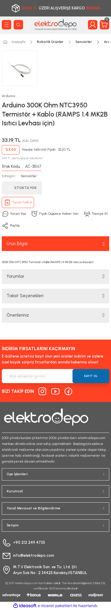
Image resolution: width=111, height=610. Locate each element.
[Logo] (55, 24)
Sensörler (29, 176)
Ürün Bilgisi (17, 243)
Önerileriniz (18, 315)
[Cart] (104, 24)
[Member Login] (92, 24)
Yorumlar (15, 276)
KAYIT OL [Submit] (91, 376)
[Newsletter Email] (55, 376)
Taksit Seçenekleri (25, 295)
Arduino (8, 96)
